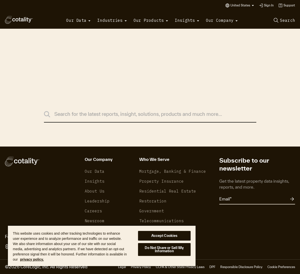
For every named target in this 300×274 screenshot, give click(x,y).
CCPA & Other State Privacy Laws (180, 267)
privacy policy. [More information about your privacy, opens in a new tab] (32, 259)
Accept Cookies (164, 236)
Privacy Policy (141, 267)
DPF (212, 267)
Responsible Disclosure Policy (241, 267)
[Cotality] (19, 20)
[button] (242, 5)
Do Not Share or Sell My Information (164, 249)
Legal (122, 267)
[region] (102, 245)
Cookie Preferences (281, 267)
